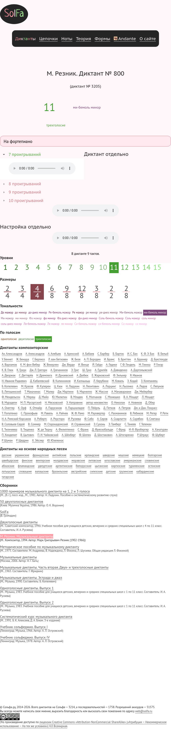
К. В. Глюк (7, 370)
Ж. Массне (101, 392)
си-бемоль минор (109, 324)
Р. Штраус (143, 435)
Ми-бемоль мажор (131, 312)
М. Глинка (144, 365)
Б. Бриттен (124, 359)
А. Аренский (71, 354)
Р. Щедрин (22, 440)
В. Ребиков (136, 413)
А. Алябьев (54, 354)
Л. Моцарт (148, 397)
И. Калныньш (82, 381)
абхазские (8, 466)
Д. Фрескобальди (102, 429)
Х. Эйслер (38, 440)
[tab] (42, 154)
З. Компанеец (149, 381)
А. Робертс (40, 419)
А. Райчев (62, 413)
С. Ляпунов (157, 386)
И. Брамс (109, 359)
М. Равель (47, 413)
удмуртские (45, 466)
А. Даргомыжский (141, 370)
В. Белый (163, 354)
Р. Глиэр (158, 365)
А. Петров (124, 408)
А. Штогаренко (125, 435)
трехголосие (55, 125)
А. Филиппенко (65, 429)
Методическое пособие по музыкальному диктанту (85, 548)
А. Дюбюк (82, 375)
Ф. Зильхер (119, 375)
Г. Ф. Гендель (127, 365)
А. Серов (102, 419)
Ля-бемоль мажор (35, 324)
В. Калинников (62, 381)
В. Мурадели (9, 402)
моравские (78, 460)
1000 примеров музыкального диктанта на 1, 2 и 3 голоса (85, 493)
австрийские (79, 471)
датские (111, 471)
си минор (141, 324)
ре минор (92, 312)
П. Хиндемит (9, 435)
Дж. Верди (68, 365)
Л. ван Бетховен (58, 359)
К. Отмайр (36, 408)
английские (59, 455)
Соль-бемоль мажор (111, 318)
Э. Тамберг (114, 424)
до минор (21, 312)
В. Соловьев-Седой (13, 424)
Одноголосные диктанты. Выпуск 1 (85, 592)
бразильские (59, 471)
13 (136, 267)
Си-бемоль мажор (85, 324)
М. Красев (27, 386)
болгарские (155, 455)
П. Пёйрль (94, 408)
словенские (152, 460)
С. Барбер (103, 354)
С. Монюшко (112, 397)
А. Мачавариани (121, 392)
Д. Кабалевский (39, 381)
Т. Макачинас (32, 392)
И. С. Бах (132, 354)
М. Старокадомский (56, 424)
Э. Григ (75, 370)
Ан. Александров (12, 354)
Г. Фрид (120, 429)
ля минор (67, 324)
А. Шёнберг (69, 435)
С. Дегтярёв (26, 375)
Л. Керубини (101, 381)
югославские (112, 460)
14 (146, 267)
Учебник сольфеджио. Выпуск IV (85, 639)
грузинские (126, 471)
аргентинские (64, 466)
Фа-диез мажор (67, 318)
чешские (123, 455)
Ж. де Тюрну (44, 429)
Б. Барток (118, 354)
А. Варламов (9, 365)
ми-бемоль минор (87, 107)
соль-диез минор (11, 324)
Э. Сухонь (99, 424)
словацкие (25, 471)
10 (103, 267)
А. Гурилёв (101, 370)
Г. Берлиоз (39, 359)
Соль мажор (132, 318)
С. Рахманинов (118, 413)
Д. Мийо (44, 397)
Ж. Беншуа (22, 359)
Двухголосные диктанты (85, 526)
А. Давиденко (119, 370)
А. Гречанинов (59, 370)
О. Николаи (118, 402)
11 (49, 107)
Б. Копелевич (10, 386)
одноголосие (9, 339)
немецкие (138, 455)
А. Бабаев (88, 354)
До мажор (7, 312)
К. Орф (22, 408)
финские (27, 460)
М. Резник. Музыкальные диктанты (85, 538)
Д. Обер (150, 402)
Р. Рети (164, 413)
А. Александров (35, 354)
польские (75, 455)
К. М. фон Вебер (30, 365)
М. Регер (152, 413)
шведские (109, 455)
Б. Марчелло (84, 392)
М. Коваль (118, 381)
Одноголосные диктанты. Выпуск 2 (85, 606)
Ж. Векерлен (51, 365)
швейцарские (10, 460)
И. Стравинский (80, 424)
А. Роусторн (57, 419)
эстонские (154, 466)
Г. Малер (49, 392)
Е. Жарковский (101, 375)
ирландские (92, 455)
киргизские (118, 466)
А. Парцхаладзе (75, 408)
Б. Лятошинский (11, 392)
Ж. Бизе (76, 359)
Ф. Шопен (85, 435)
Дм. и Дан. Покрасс (145, 408)
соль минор (149, 318)
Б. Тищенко (27, 429)
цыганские (101, 466)
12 (125, 267)
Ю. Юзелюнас (55, 440)
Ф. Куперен (44, 386)
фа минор (49, 318)
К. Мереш (29, 397)
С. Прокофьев (29, 413)
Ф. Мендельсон (11, 397)
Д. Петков (109, 408)
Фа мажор (35, 318)
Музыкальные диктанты (85, 559)
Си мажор (128, 324)
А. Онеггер (8, 408)
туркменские (137, 466)
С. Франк (83, 429)
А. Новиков (135, 402)
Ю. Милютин (59, 397)
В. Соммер (34, 424)
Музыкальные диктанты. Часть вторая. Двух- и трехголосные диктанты (85, 569)
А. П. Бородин (92, 359)
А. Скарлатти (118, 419)
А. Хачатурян (160, 429)
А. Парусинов (53, 408)
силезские (96, 471)
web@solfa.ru (143, 711)
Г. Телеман (145, 424)
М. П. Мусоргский (31, 402)
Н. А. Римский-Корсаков (16, 419)
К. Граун (21, 370)
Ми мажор (7, 318)
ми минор (21, 318)
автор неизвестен (97, 402)
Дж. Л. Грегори (38, 370)
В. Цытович (27, 435)
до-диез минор (37, 312)
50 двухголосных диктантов (85, 503)
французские (41, 455)
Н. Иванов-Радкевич (14, 381)
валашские (42, 471)
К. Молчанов (94, 397)
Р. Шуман (7, 440)
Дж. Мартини (65, 392)
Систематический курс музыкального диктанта (85, 618)
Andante (125, 38)
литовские (94, 460)
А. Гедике (111, 365)
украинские (22, 455)
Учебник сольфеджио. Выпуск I (85, 629)
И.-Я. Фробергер (139, 429)
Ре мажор (78, 312)
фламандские (26, 466)
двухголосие (26, 339)
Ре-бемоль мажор (60, 312)
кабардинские (145, 471)
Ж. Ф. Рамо (77, 413)
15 (157, 267)
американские (132, 460)
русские (7, 455)
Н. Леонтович (91, 386)
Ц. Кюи (58, 386)
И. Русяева (74, 419)
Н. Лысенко (126, 386)
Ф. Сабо (89, 419)
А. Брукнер (140, 359)
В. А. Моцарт (131, 397)
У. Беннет (7, 359)
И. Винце (83, 365)
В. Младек (77, 397)
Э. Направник (74, 402)
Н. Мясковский (54, 402)
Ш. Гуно (86, 370)
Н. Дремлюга (44, 375)
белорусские (84, 466)
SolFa (85, 513)
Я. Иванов (136, 375)
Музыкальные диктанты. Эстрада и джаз (85, 579)
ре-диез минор (108, 312)
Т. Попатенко (10, 413)
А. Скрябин (136, 419)
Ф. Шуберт (158, 435)
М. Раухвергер (96, 413)
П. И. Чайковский (47, 435)
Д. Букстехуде (159, 359)
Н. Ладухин (72, 386)
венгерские (43, 460)
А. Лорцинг (109, 386)
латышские (8, 471)
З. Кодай (132, 381)
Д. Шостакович (103, 435)
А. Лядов (141, 386)
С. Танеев (130, 424)
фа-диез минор (87, 318)
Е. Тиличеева (9, 429)
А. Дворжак (9, 375)
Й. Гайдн (97, 365)
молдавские (60, 460)
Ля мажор (53, 324)
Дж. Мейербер (143, 392)
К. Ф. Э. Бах (147, 354)
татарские (8, 477)
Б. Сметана (153, 419)
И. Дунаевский (64, 375)
